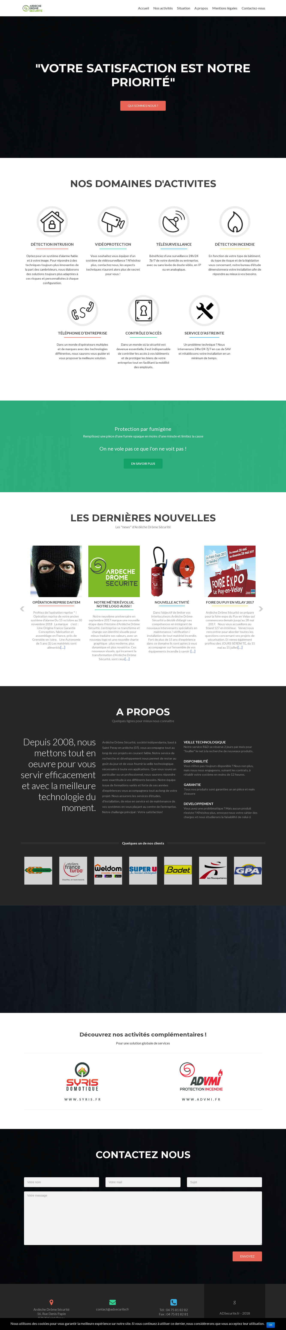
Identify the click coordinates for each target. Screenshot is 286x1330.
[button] (22, 609)
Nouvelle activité (172, 602)
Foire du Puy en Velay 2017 (230, 602)
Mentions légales (224, 8)
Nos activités (163, 8)
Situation (183, 8)
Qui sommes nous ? (143, 105)
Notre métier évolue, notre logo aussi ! (114, 604)
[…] (62, 647)
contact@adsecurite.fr (112, 1309)
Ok (270, 1325)
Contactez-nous (253, 8)
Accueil (143, 8)
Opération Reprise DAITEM (56, 602)
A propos (201, 8)
